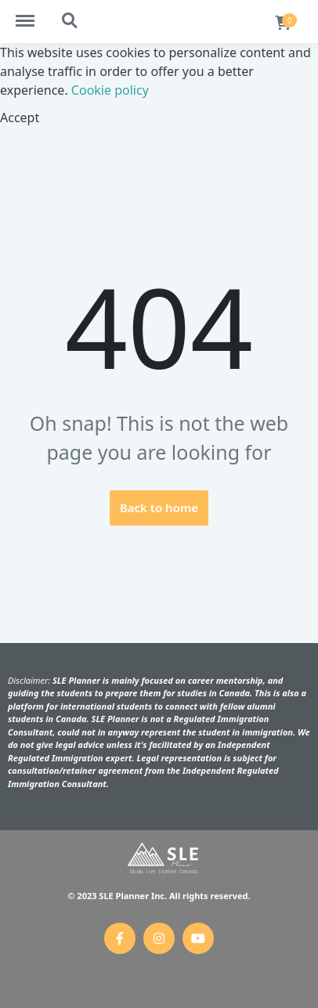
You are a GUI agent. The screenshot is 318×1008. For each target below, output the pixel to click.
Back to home (159, 507)
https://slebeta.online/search (70, 21)
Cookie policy (110, 90)
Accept (19, 117)
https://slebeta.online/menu (33, 13)
